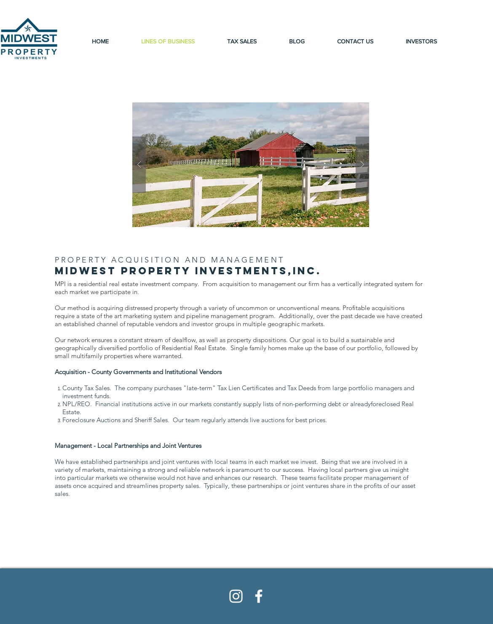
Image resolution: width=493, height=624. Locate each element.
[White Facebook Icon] (259, 596)
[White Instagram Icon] (236, 596)
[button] (250, 164)
